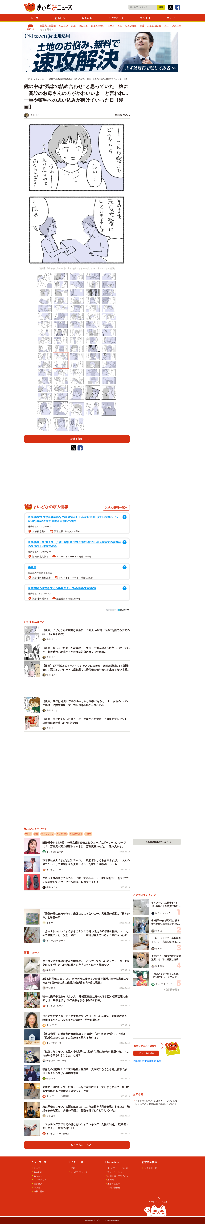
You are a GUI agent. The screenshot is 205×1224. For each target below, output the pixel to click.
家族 (73, 25)
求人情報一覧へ (117, 507)
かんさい (63, 25)
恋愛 (142, 25)
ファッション (47, 834)
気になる (83, 25)
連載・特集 (39, 1191)
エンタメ (145, 18)
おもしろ (60, 18)
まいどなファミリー (80, 1172)
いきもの (176, 25)
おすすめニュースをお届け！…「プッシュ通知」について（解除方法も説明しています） (156, 1102)
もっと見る (45, 29)
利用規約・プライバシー (118, 1176)
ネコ (166, 25)
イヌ (120, 25)
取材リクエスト (114, 1172)
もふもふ (87, 18)
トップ (34, 18)
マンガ (170, 18)
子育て (88, 834)
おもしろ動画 (154, 25)
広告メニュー (113, 1184)
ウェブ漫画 (130, 25)
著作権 (110, 1180)
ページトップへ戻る (158, 1201)
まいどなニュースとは (117, 1168)
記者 (73, 1168)
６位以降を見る (171, 989)
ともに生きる (76, 834)
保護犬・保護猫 (48, 25)
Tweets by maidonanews (147, 1060)
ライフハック (115, 18)
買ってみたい (97, 25)
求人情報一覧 (150, 1168)
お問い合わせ (113, 1187)
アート (111, 25)
